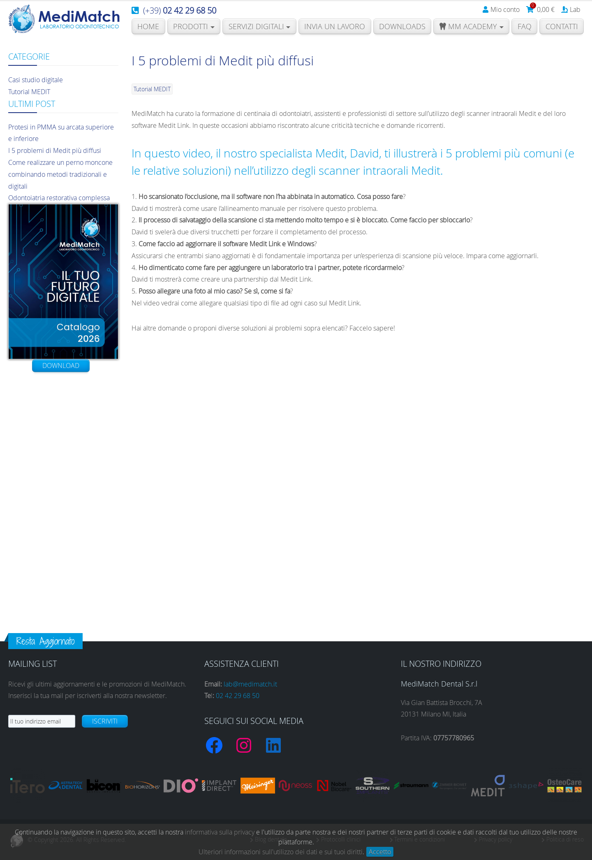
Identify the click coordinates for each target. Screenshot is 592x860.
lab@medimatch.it (250, 684)
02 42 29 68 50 (237, 695)
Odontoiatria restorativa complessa (59, 197)
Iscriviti (105, 721)
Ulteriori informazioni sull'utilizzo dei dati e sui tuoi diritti (281, 851)
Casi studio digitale (35, 79)
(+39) (179, 10)
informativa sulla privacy (219, 832)
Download (60, 365)
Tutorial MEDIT (29, 91)
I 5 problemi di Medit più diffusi (54, 150)
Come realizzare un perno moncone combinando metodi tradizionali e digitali (60, 174)
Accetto (380, 851)
